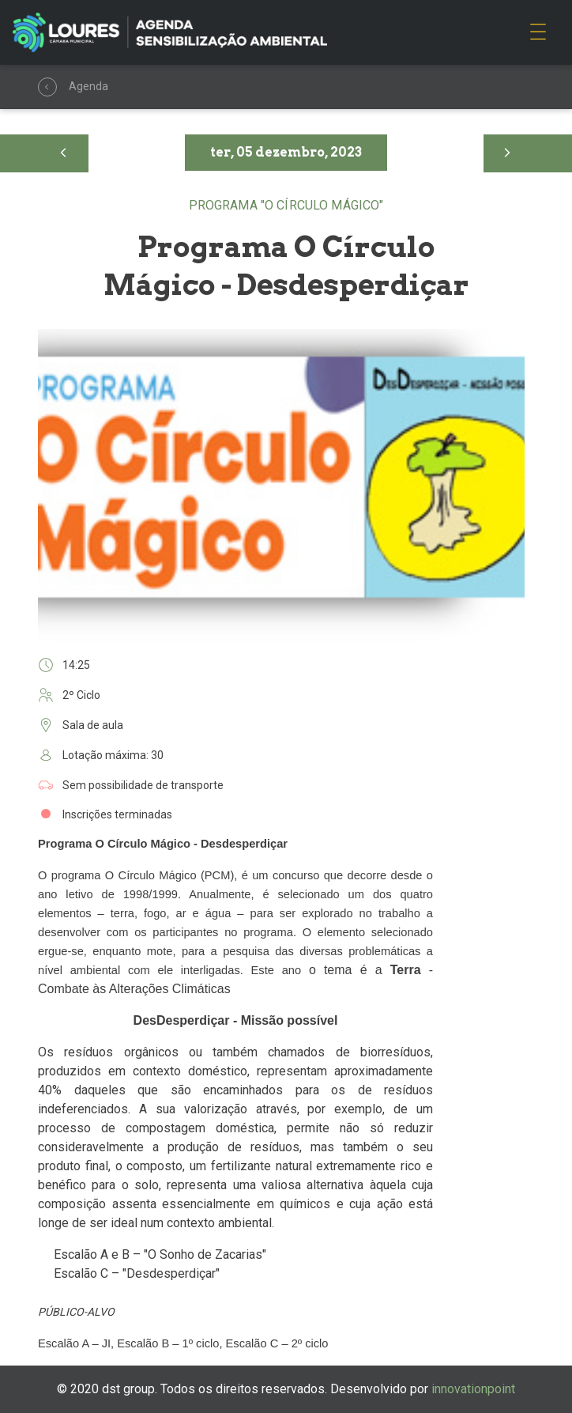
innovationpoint (473, 1388)
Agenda (49, 87)
